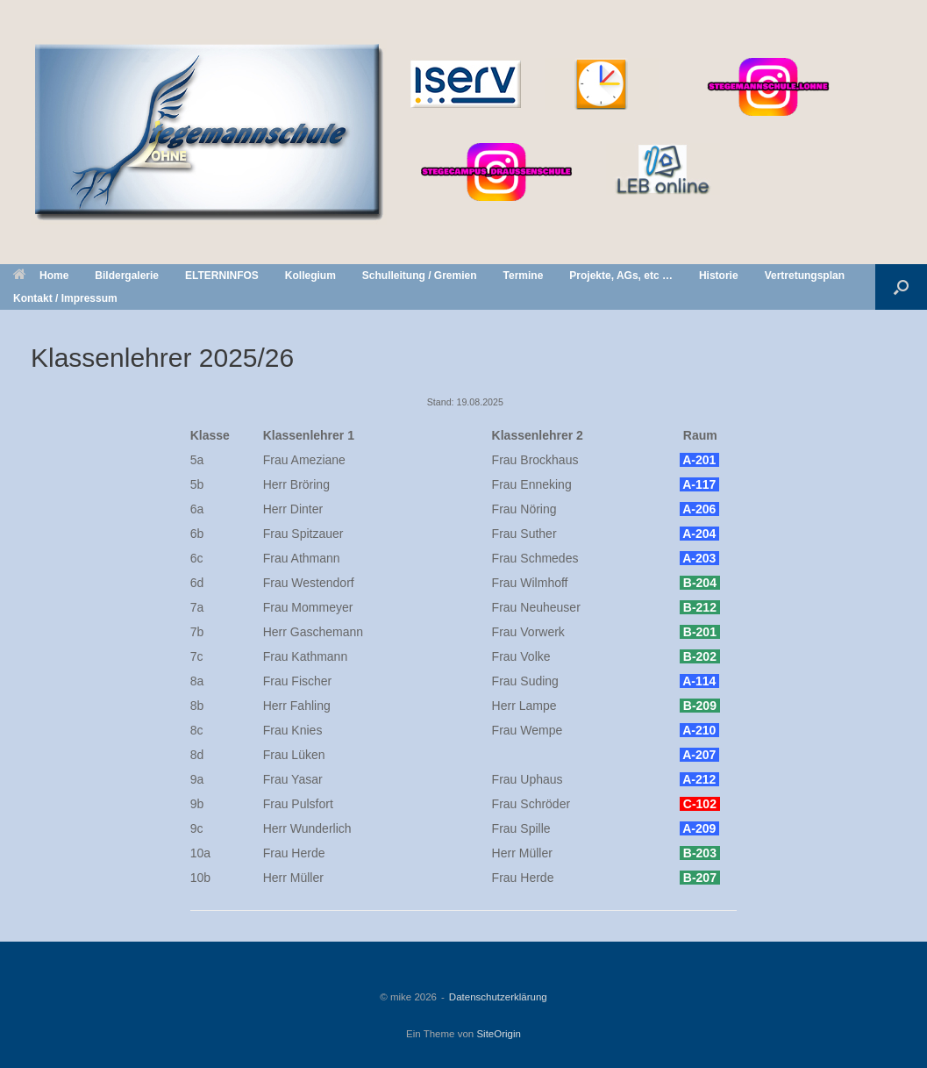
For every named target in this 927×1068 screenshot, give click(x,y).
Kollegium (310, 275)
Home (40, 275)
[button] (901, 287)
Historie (718, 275)
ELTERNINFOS (222, 275)
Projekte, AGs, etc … (621, 275)
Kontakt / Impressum (65, 298)
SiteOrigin (498, 1034)
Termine (523, 275)
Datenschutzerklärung (498, 997)
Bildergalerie (127, 275)
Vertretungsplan (805, 275)
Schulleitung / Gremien (419, 275)
